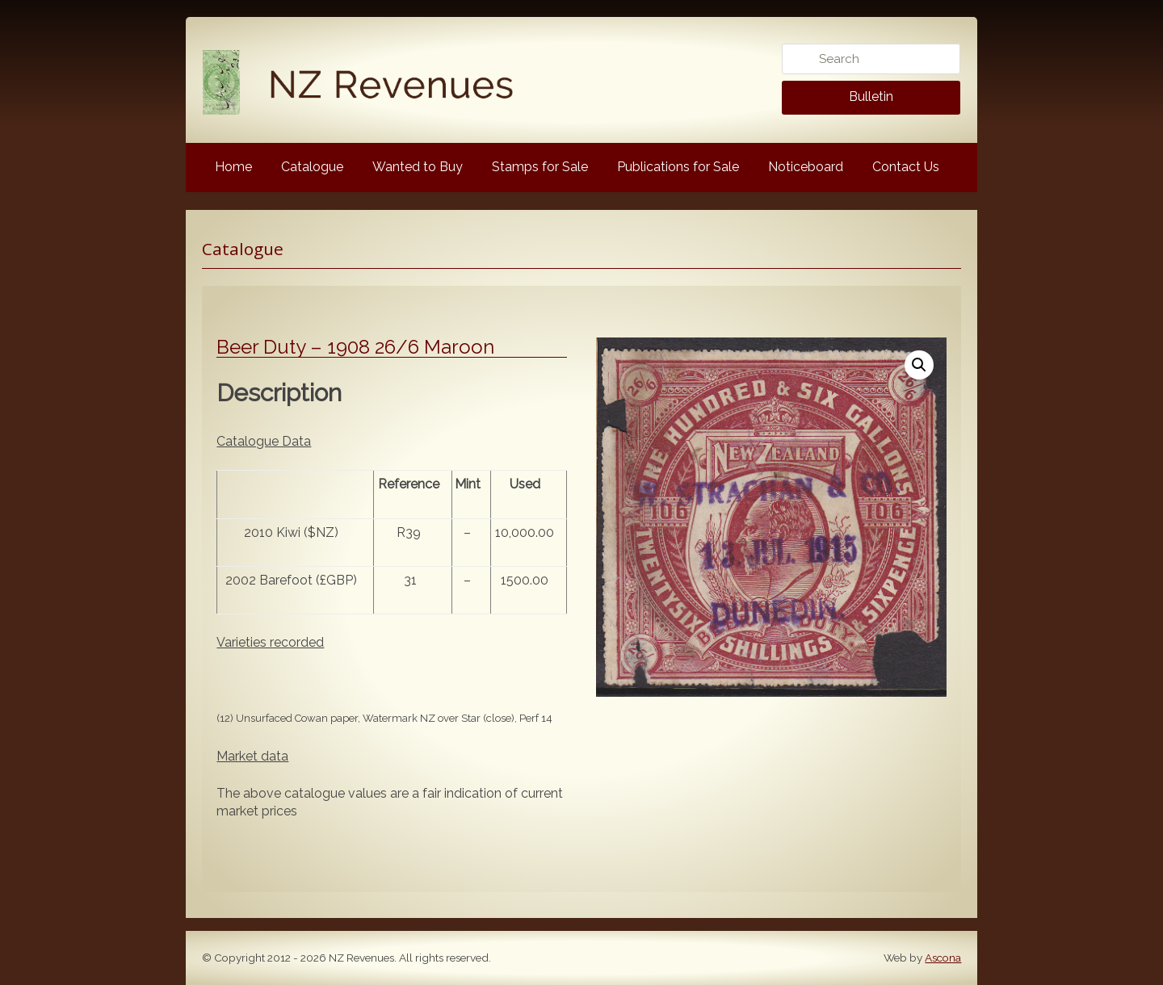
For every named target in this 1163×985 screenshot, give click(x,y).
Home (233, 166)
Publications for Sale (678, 166)
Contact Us (905, 166)
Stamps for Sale (540, 166)
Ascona (943, 957)
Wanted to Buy (417, 166)
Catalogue (312, 166)
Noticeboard (805, 166)
